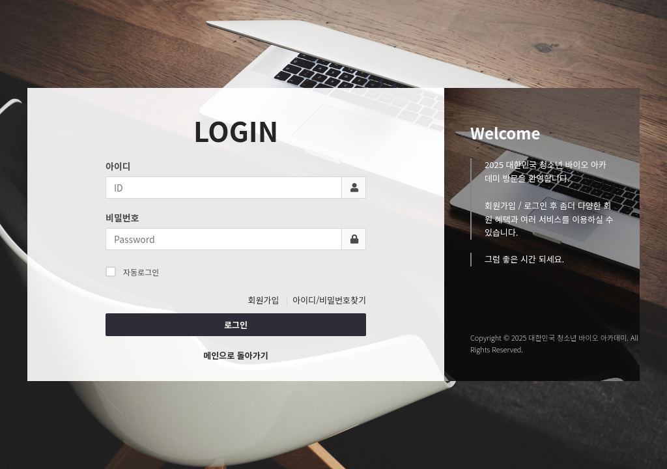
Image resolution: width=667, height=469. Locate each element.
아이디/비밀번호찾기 (329, 300)
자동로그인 (132, 271)
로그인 (236, 325)
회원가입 (263, 300)
